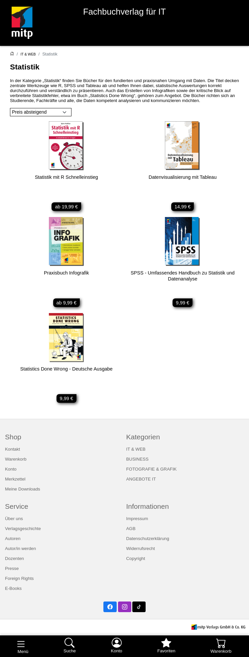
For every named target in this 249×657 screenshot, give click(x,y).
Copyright (135, 558)
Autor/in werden (20, 548)
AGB (131, 528)
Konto (11, 469)
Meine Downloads (22, 489)
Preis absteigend (29, 112)
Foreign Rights (19, 578)
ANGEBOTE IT (141, 479)
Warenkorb (16, 459)
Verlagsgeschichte (23, 528)
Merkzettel (15, 479)
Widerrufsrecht (140, 548)
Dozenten (14, 558)
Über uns (14, 518)
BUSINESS (137, 459)
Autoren (13, 538)
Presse (12, 568)
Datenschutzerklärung (147, 538)
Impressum (137, 518)
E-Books (13, 588)
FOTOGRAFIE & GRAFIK (151, 469)
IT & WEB (28, 54)
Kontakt (12, 449)
